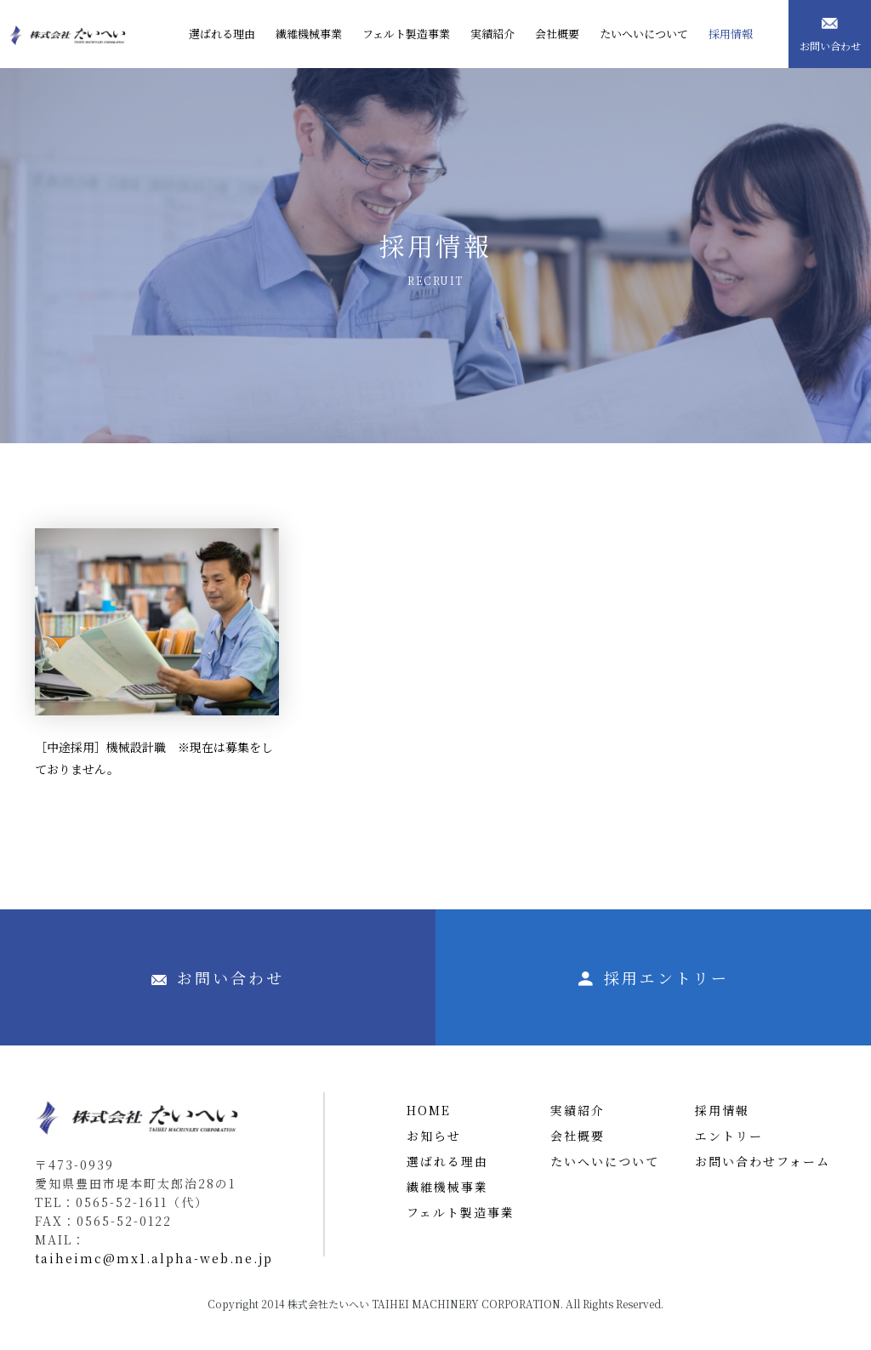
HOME (429, 1110)
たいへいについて (604, 1161)
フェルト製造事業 (461, 1212)
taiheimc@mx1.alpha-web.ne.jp (154, 1258)
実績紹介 (577, 1110)
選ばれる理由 (447, 1161)
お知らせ (434, 1135)
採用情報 (722, 1110)
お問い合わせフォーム (762, 1161)
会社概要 (577, 1135)
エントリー (729, 1135)
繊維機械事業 (447, 1186)
